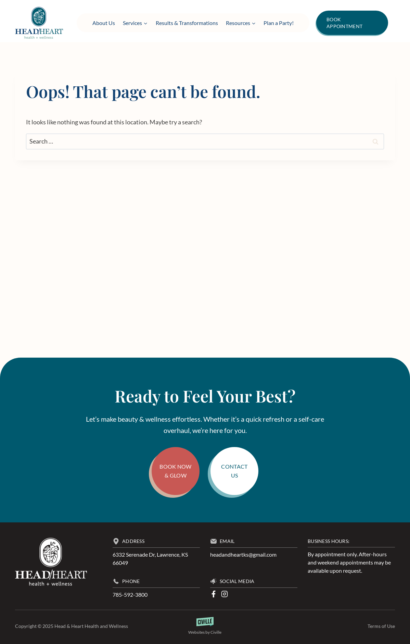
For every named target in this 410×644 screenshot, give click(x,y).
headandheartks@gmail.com (243, 554)
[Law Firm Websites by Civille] (205, 626)
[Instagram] (224, 594)
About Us (103, 23)
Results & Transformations (187, 23)
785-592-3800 (130, 594)
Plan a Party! (279, 23)
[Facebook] (213, 594)
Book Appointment (344, 22)
